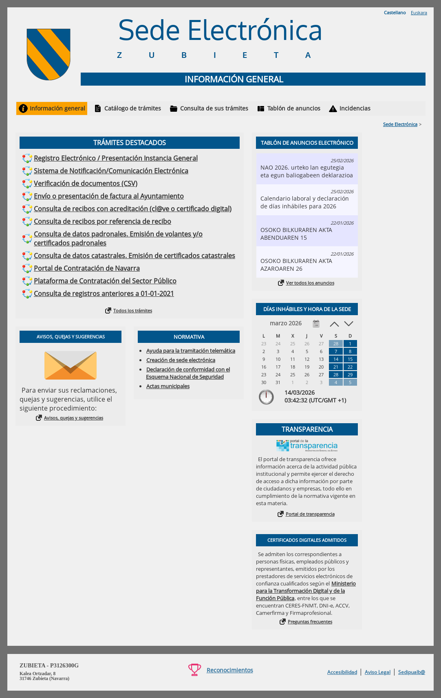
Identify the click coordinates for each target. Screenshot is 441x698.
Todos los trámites (132, 310)
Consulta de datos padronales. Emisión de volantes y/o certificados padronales (118, 238)
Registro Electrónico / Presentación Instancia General (116, 158)
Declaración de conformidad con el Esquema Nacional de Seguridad (188, 373)
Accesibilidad (342, 672)
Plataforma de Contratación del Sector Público (105, 280)
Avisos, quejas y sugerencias (73, 418)
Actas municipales (168, 386)
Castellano (395, 12)
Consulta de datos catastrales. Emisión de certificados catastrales (134, 255)
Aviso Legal (377, 672)
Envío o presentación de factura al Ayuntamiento (109, 196)
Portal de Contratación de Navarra (87, 268)
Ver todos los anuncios (310, 283)
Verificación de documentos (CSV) (85, 183)
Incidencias (355, 108)
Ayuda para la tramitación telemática (190, 350)
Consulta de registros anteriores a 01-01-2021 (104, 293)
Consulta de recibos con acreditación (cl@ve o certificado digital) (133, 208)
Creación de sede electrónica (180, 360)
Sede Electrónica (400, 124)
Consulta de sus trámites (214, 108)
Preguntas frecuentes (310, 621)
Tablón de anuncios (293, 108)
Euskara (419, 12)
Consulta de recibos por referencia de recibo (102, 221)
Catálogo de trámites (132, 108)
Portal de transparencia (310, 514)
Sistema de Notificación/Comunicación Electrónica (111, 170)
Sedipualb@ (411, 672)
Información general (57, 108)
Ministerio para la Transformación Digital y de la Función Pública (306, 591)
